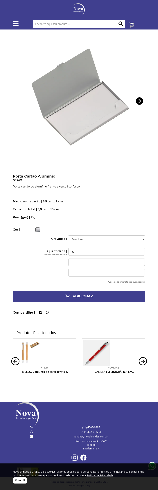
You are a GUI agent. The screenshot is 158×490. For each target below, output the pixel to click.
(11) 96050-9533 (91, 432)
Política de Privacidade (100, 475)
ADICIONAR (79, 296)
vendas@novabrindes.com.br (91, 436)
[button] (139, 101)
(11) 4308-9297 (91, 427)
